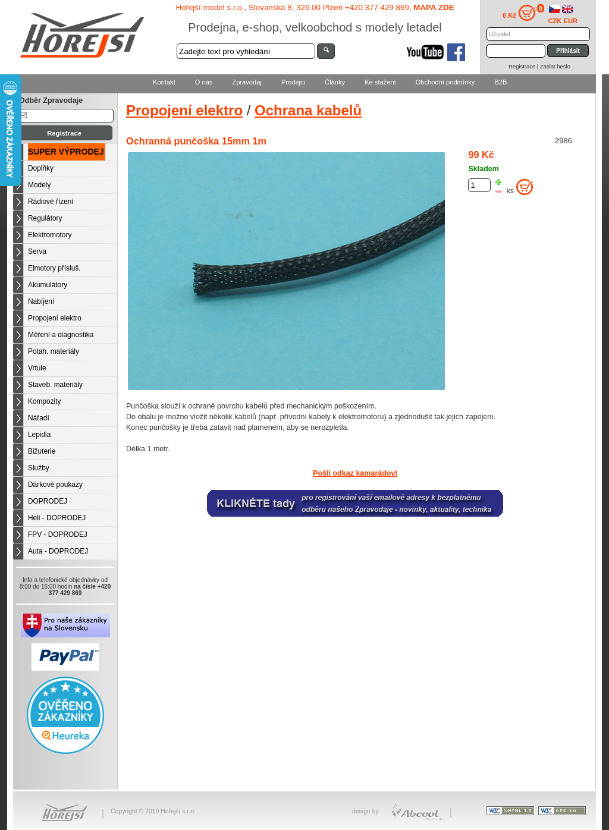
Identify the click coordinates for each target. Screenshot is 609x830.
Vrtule (37, 368)
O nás (204, 82)
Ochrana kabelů (308, 110)
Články (335, 82)
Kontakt (164, 82)
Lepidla (39, 434)
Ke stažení (380, 82)
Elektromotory (49, 235)
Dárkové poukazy (55, 484)
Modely (39, 185)
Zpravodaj (246, 82)
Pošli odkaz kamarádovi (355, 473)
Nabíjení (41, 301)
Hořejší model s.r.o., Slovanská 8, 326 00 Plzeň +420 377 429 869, (314, 7)
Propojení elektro (54, 318)
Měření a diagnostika (60, 335)
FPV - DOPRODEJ (57, 534)
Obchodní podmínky (445, 82)
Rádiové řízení (51, 201)
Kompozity (44, 401)
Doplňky (41, 168)
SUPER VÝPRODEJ (66, 151)
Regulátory (45, 218)
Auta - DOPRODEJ (58, 551)
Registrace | (524, 66)
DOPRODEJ (47, 501)
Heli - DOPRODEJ (57, 518)
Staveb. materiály (55, 385)
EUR (571, 20)
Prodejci (293, 82)
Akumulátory (47, 285)
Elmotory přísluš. (54, 268)
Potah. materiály (53, 351)
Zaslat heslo (555, 66)
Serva (37, 251)
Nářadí (38, 418)
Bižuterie (41, 451)
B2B (500, 82)
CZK (555, 20)
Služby (38, 468)
